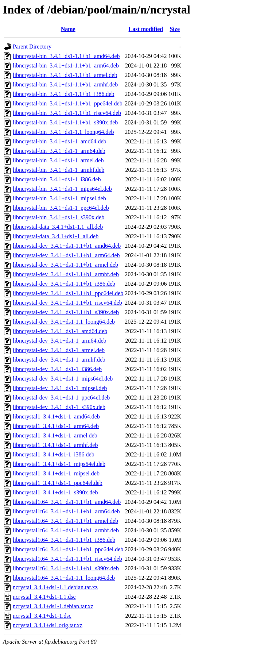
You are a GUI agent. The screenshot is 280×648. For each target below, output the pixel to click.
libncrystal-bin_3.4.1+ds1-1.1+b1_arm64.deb (66, 65)
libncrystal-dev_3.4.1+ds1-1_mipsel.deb (60, 388)
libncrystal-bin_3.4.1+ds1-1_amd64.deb (59, 141)
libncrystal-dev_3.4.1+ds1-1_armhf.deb (59, 359)
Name (68, 29)
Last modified (146, 29)
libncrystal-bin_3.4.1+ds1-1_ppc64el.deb (61, 208)
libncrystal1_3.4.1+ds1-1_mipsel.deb (56, 473)
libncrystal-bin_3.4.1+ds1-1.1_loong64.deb (63, 132)
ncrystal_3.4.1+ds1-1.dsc (42, 616)
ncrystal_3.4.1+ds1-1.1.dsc (44, 597)
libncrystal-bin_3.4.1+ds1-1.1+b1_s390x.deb (65, 122)
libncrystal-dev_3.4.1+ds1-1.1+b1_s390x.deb (66, 312)
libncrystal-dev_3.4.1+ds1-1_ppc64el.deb (61, 397)
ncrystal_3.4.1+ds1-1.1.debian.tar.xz (55, 587)
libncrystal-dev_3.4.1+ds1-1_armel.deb (59, 350)
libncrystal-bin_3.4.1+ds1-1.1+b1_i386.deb (63, 94)
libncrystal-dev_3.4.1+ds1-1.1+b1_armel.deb (65, 265)
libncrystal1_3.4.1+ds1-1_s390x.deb (55, 492)
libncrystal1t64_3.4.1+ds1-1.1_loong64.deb (64, 578)
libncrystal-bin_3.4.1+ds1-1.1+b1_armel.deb (65, 75)
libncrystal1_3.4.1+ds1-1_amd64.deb (56, 416)
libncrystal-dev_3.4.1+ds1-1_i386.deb (57, 369)
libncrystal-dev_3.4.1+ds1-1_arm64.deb (59, 341)
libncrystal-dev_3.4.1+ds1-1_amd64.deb (60, 331)
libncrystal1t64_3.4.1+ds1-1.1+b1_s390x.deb (66, 568)
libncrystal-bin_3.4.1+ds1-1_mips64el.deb (62, 189)
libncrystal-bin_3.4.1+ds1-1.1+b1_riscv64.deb (67, 113)
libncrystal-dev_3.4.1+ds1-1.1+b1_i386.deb (64, 284)
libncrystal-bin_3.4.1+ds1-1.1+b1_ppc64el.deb (67, 103)
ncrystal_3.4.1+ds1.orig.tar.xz (47, 625)
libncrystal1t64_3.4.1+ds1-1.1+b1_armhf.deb (66, 530)
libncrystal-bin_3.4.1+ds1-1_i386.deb (57, 179)
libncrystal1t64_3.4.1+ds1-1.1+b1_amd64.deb (67, 502)
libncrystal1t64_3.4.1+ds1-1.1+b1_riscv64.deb (67, 559)
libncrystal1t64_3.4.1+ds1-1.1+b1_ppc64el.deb (68, 549)
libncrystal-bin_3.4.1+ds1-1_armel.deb (58, 160)
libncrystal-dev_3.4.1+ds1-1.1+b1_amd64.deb (67, 246)
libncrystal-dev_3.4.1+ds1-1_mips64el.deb (63, 378)
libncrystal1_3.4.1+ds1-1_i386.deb (53, 454)
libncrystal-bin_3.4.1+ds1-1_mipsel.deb (59, 198)
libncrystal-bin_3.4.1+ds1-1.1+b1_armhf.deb (65, 84)
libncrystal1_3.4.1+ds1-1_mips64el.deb (59, 464)
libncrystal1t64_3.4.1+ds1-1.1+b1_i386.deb (64, 540)
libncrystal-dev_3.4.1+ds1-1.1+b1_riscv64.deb (67, 303)
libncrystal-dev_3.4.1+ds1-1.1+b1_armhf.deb (66, 274)
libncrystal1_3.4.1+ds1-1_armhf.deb (55, 445)
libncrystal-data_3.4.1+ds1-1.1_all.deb (58, 227)
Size (175, 29)
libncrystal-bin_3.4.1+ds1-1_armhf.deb (58, 170)
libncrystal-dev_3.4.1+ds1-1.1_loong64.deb (64, 322)
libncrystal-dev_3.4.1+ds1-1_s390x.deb (59, 407)
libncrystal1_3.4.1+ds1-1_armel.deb (55, 435)
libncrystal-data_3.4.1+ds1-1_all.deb (55, 236)
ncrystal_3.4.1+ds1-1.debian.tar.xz (53, 606)
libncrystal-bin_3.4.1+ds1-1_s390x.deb (58, 217)
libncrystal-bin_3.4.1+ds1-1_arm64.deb (59, 151)
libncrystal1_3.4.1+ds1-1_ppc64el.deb (57, 483)
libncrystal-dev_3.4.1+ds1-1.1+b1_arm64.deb (66, 255)
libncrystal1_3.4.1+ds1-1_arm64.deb (56, 426)
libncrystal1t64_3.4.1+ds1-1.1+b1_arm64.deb (66, 511)
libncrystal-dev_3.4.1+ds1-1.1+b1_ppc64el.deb (68, 293)
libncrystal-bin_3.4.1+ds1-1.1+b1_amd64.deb (66, 56)
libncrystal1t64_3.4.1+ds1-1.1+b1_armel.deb (65, 521)
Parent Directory (32, 46)
